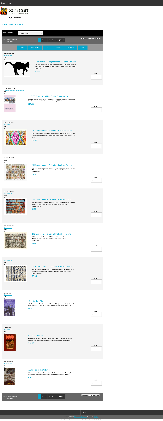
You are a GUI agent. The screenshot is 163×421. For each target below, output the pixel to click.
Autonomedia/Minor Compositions (14, 90)
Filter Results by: (8, 32)
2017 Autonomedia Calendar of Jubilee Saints (52, 234)
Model (22, 47)
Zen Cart (96, 416)
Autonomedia (8, 55)
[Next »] (61, 40)
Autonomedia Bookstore (80, 416)
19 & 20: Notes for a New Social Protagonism (48, 96)
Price (82, 47)
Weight (58, 47)
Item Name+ (70, 47)
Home (3, 3)
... (56, 40)
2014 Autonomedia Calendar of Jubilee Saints (52, 165)
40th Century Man (36, 301)
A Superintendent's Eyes (39, 370)
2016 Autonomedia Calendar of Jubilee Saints (52, 199)
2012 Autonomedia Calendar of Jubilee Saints (52, 131)
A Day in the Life (35, 335)
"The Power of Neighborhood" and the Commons (56, 62)
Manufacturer (35, 47)
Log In (10, 3)
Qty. (47, 47)
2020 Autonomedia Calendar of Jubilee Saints (52, 266)
